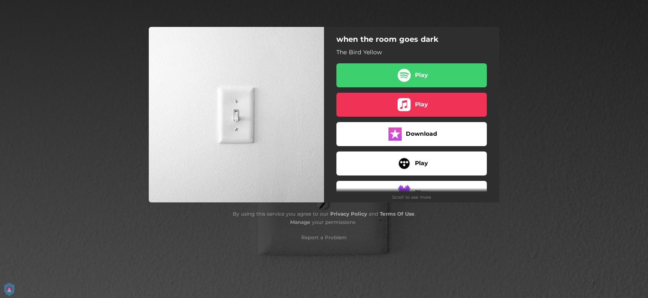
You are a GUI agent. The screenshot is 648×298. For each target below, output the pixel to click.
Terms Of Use (397, 214)
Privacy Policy (348, 214)
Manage (300, 222)
